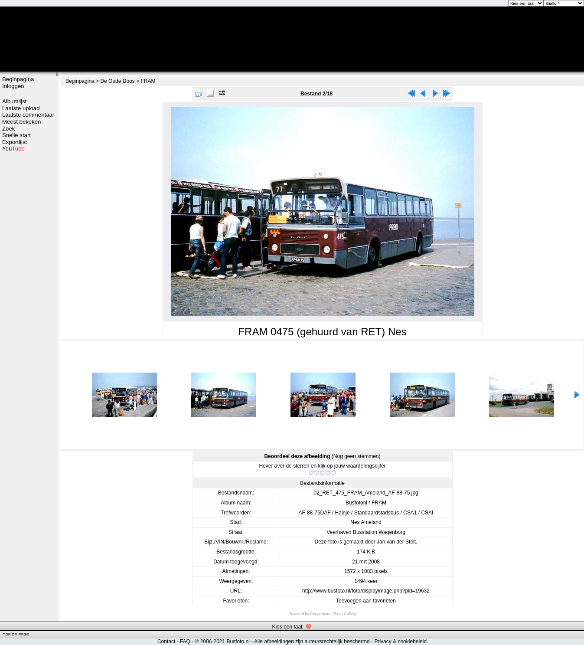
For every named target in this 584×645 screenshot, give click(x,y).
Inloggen (13, 86)
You (13, 148)
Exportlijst (14, 142)
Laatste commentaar (28, 114)
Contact (166, 641)
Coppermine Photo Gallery (333, 614)
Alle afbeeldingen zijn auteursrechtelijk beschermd (312, 641)
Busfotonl (356, 503)
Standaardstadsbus (376, 513)
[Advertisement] (28, 289)
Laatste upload (21, 108)
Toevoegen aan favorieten (366, 601)
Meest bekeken (21, 121)
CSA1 (410, 513)
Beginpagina (18, 79)
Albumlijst (14, 101)
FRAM (148, 81)
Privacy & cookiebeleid (400, 641)
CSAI (427, 513)
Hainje (342, 513)
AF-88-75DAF (315, 513)
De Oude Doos (117, 81)
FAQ (185, 641)
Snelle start (16, 135)
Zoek (8, 128)
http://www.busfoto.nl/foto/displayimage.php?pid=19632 (366, 591)
